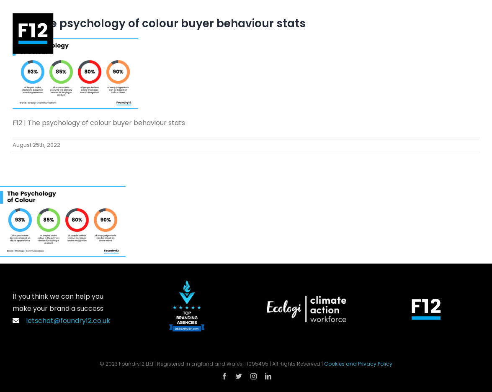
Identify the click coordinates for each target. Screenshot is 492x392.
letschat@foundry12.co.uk (61, 320)
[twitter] (239, 376)
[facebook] (224, 376)
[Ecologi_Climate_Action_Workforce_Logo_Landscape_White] (306, 299)
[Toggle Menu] (473, 33)
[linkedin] (268, 376)
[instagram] (253, 376)
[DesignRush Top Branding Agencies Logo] (187, 283)
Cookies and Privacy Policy (358, 363)
